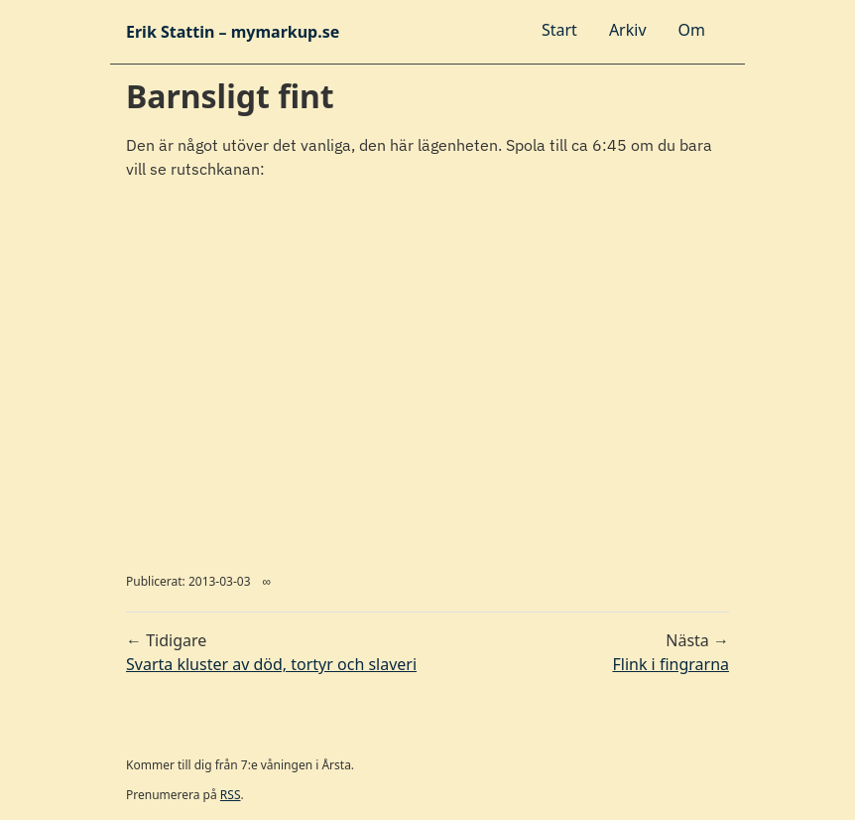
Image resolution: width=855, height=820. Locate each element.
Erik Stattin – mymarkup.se (232, 32)
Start (559, 30)
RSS (230, 794)
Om (691, 30)
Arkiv (628, 30)
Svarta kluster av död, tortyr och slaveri (271, 664)
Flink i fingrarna (670, 664)
